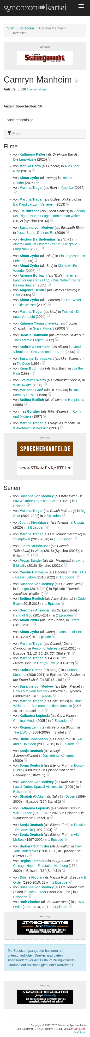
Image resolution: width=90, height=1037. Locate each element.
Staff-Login (80, 1032)
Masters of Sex (70, 632)
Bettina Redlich (31, 400)
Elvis (16, 295)
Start (10, 28)
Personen (26, 28)
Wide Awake (22, 385)
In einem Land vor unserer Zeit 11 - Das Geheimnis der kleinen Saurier (47, 280)
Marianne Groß (31, 390)
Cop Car (67, 188)
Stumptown (21, 539)
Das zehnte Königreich (59, 755)
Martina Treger (30, 188)
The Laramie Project (28, 340)
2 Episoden (53, 516)
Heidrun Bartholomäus (37, 239)
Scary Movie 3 (43, 328)
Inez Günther (29, 411)
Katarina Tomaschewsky (38, 323)
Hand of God (22, 615)
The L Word (21, 732)
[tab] (45, 133)
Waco (39, 551)
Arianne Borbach (33, 275)
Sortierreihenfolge (21, 120)
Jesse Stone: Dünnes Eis (35, 233)
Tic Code (23, 363)
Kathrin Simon (30, 670)
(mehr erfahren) (37, 89)
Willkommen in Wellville (30, 428)
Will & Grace (22, 813)
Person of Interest (45, 648)
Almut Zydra (29, 178)
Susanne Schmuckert (36, 358)
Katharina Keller (32, 154)
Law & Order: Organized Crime (36, 501)
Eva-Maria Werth (32, 380)
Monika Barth (30, 166)
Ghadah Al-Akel (31, 796)
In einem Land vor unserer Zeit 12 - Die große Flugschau (45, 244)
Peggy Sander (30, 560)
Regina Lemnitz (31, 727)
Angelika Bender (32, 290)
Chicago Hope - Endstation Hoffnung (40, 866)
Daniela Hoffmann (33, 335)
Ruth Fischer (29, 902)
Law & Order (36, 892)
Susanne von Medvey (36, 228)
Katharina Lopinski (34, 715)
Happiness (76, 400)
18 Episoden (63, 539)
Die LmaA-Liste (24, 159)
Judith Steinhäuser (34, 522)
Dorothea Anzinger (34, 610)
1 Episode (67, 577)
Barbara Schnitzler (34, 846)
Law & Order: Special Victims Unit (38, 787)
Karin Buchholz (31, 368)
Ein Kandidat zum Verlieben (33, 204)
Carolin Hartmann (33, 572)
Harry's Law (46, 663)
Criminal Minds (24, 721)
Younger (23, 589)
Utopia (79, 522)
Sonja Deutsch (31, 751)
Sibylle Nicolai (30, 877)
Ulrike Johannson (33, 739)
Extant (74, 620)
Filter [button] (14, 134)
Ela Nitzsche (29, 211)
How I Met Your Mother (30, 691)
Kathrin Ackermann (34, 347)
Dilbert (70, 796)
